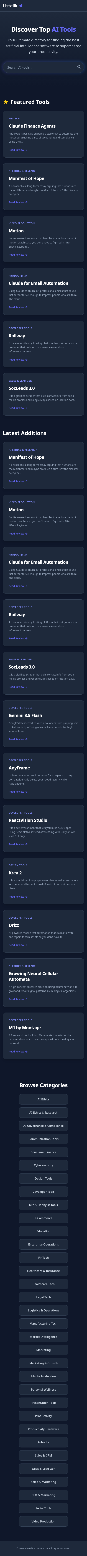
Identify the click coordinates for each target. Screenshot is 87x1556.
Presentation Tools (44, 1403)
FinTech (43, 1258)
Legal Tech (43, 1297)
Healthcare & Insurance (43, 1271)
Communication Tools (44, 1139)
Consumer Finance (44, 1152)
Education (43, 1231)
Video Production (43, 1521)
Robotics (44, 1442)
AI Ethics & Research (43, 1113)
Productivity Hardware (43, 1429)
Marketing (43, 1350)
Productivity (43, 1416)
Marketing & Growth (43, 1363)
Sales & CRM (43, 1455)
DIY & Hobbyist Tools (43, 1205)
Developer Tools (43, 1192)
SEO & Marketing (43, 1495)
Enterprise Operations (43, 1244)
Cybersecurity (43, 1165)
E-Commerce (43, 1218)
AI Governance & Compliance (43, 1126)
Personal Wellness (43, 1389)
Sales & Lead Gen (43, 1469)
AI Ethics (44, 1099)
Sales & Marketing (43, 1482)
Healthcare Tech (43, 1284)
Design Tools (43, 1178)
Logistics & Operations (43, 1310)
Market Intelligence (43, 1337)
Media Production (43, 1376)
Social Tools (43, 1508)
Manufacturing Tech (43, 1324)
